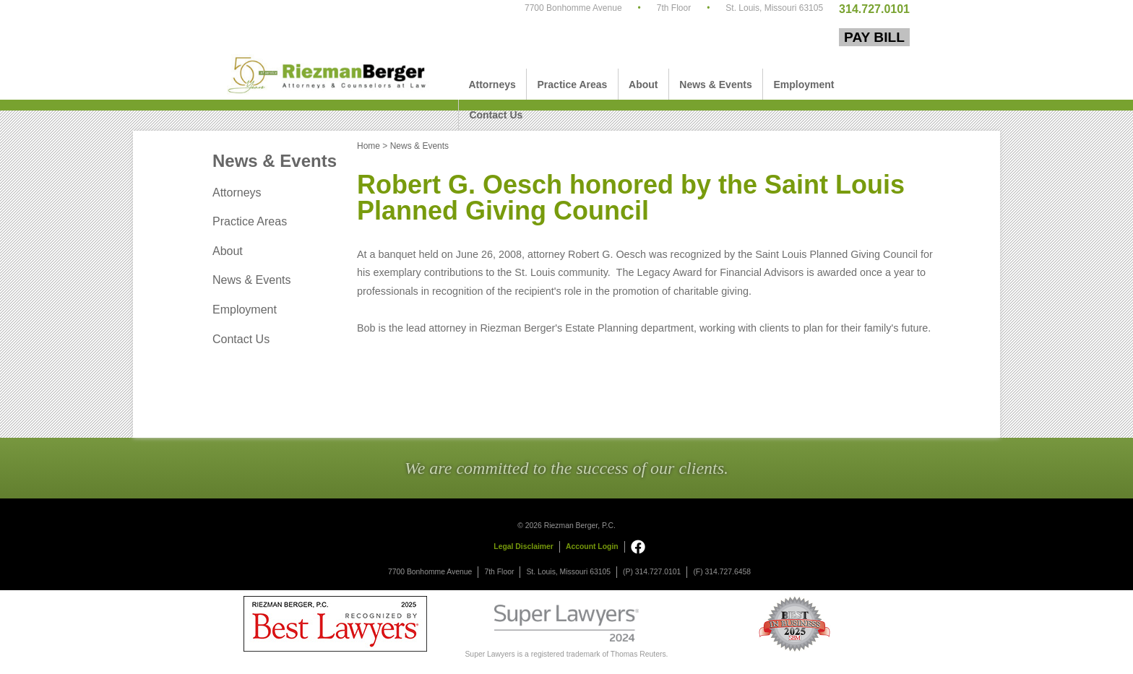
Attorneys (491, 84)
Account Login (592, 546)
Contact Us (495, 115)
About (643, 84)
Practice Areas (573, 84)
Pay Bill (874, 37)
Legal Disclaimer (523, 546)
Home (368, 146)
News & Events (715, 84)
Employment (803, 84)
